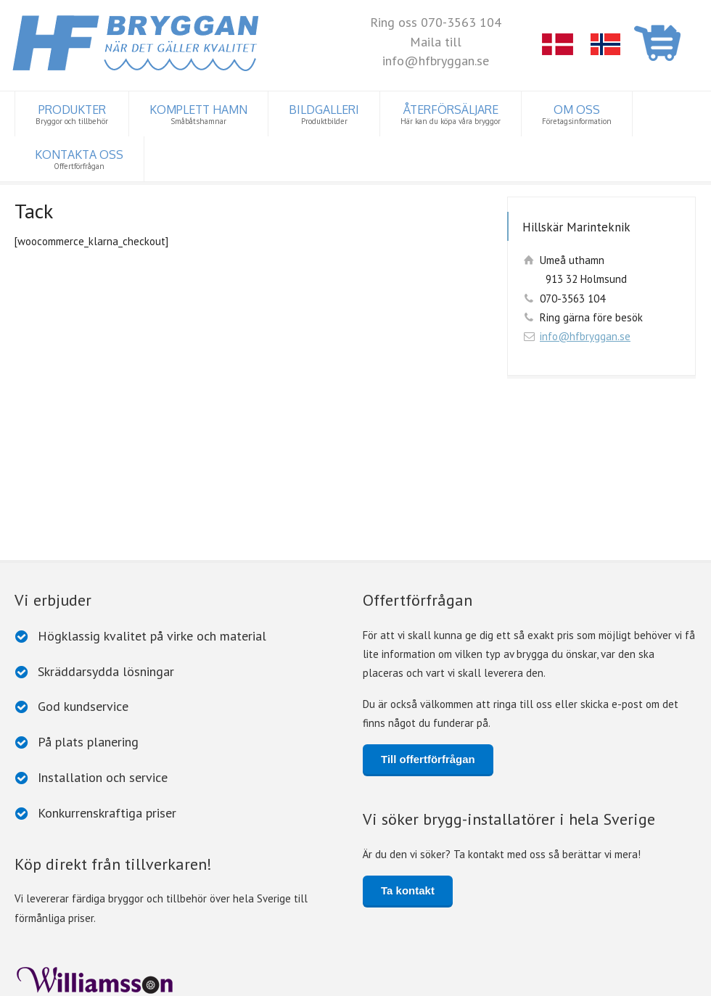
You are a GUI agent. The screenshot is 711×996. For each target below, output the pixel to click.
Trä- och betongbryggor (288, 930)
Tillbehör (133, 930)
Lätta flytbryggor (57, 930)
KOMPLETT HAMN (198, 114)
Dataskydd (160, 980)
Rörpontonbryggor (401, 930)
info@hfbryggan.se (585, 336)
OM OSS (577, 114)
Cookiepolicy (212, 980)
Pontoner (481, 930)
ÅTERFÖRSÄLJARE (450, 114)
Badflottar (193, 930)
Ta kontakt (408, 721)
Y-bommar (541, 930)
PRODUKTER (72, 114)
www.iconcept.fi (322, 980)
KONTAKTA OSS (79, 159)
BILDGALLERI (324, 114)
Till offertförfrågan (428, 589)
